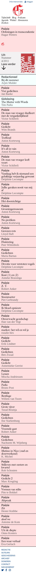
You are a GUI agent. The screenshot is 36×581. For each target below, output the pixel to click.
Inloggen (28, 2)
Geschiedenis (8, 555)
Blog (14, 17)
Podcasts (21, 17)
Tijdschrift (5, 17)
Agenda (4, 20)
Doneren (6, 561)
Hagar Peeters (9, 34)
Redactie (5, 549)
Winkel (13, 20)
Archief (5, 558)
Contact (5, 564)
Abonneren (23, 20)
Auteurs (5, 552)
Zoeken (4, 22)
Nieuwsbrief (7, 567)
